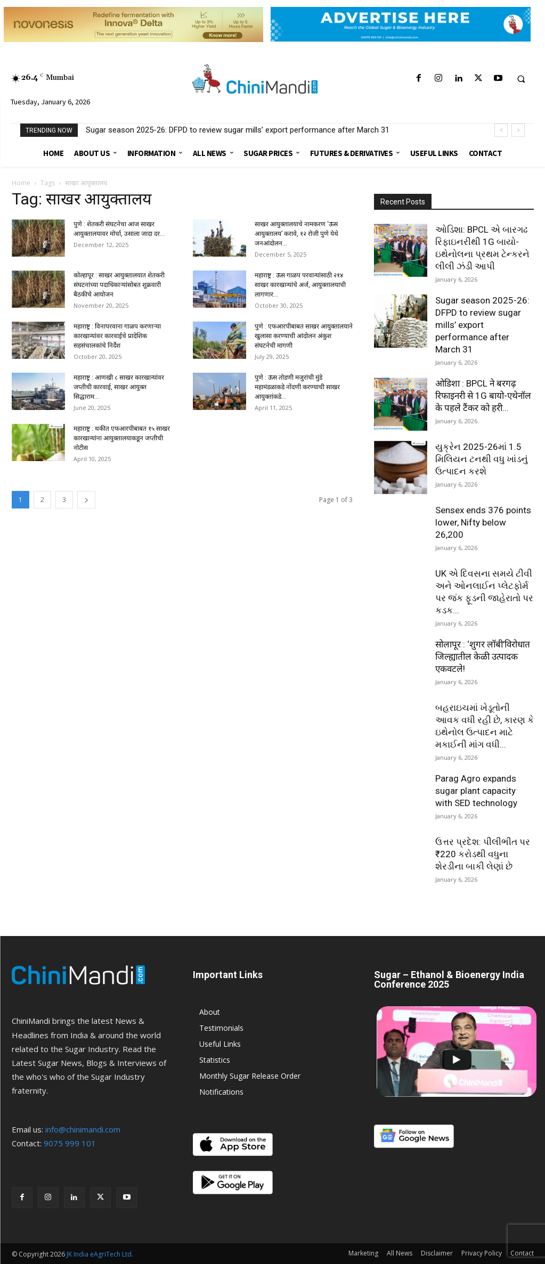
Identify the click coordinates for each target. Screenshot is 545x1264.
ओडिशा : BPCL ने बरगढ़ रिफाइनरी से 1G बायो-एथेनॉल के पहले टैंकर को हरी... (483, 395)
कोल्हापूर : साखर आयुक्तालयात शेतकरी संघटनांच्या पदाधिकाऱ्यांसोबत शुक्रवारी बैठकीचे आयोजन (119, 285)
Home (21, 182)
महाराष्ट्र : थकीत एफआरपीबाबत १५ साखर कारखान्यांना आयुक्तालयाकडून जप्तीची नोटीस (122, 438)
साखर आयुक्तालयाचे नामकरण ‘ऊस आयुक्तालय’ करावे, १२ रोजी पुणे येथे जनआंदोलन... (296, 233)
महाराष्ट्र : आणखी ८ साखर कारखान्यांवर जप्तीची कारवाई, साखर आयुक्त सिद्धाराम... (119, 387)
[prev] (501, 130)
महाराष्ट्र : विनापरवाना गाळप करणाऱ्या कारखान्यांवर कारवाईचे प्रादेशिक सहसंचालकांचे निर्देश (117, 336)
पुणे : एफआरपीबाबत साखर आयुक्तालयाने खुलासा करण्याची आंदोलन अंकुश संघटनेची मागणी (304, 336)
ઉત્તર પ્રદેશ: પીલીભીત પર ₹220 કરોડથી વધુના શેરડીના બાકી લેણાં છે (482, 854)
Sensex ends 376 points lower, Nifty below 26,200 (483, 522)
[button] (521, 78)
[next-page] (86, 499)
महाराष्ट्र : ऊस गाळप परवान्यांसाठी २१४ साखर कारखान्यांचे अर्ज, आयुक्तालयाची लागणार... (300, 285)
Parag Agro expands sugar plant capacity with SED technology (476, 790)
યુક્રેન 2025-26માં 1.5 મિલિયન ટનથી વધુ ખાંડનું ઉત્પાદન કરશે (481, 459)
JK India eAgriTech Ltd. (100, 1254)
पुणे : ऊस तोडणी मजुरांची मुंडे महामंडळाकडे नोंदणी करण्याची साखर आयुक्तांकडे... (297, 387)
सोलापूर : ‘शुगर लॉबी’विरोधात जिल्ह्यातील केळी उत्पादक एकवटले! (482, 656)
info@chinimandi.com (82, 1129)
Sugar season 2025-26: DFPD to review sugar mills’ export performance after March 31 (237, 130)
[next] (518, 130)
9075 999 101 (70, 1143)
